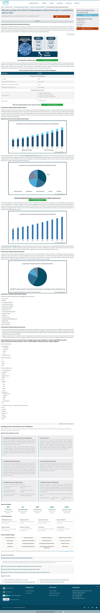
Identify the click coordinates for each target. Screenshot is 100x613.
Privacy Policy (58, 611)
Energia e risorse (8, 7)
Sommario (37, 21)
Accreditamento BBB (22, 509)
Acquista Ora (87, 15)
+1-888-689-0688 (80, 593)
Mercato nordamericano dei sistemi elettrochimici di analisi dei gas (54, 579)
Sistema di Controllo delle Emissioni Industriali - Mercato (52, 582)
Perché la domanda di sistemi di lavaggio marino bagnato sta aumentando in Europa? (38, 566)
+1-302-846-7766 (78, 595)
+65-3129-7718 (78, 597)
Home (2, 7)
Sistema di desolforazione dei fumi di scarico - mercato (16, 579)
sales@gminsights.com (80, 598)
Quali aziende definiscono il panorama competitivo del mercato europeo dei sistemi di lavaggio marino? (38, 572)
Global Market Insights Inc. (7, 607)
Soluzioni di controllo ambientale (37, 7)
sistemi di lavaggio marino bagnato (28, 155)
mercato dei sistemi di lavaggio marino (11, 246)
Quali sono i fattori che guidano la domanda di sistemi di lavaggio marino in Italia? (38, 569)
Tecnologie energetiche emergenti (21, 7)
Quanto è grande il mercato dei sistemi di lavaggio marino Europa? (38, 557)
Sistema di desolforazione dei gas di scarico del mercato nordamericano (19, 582)
